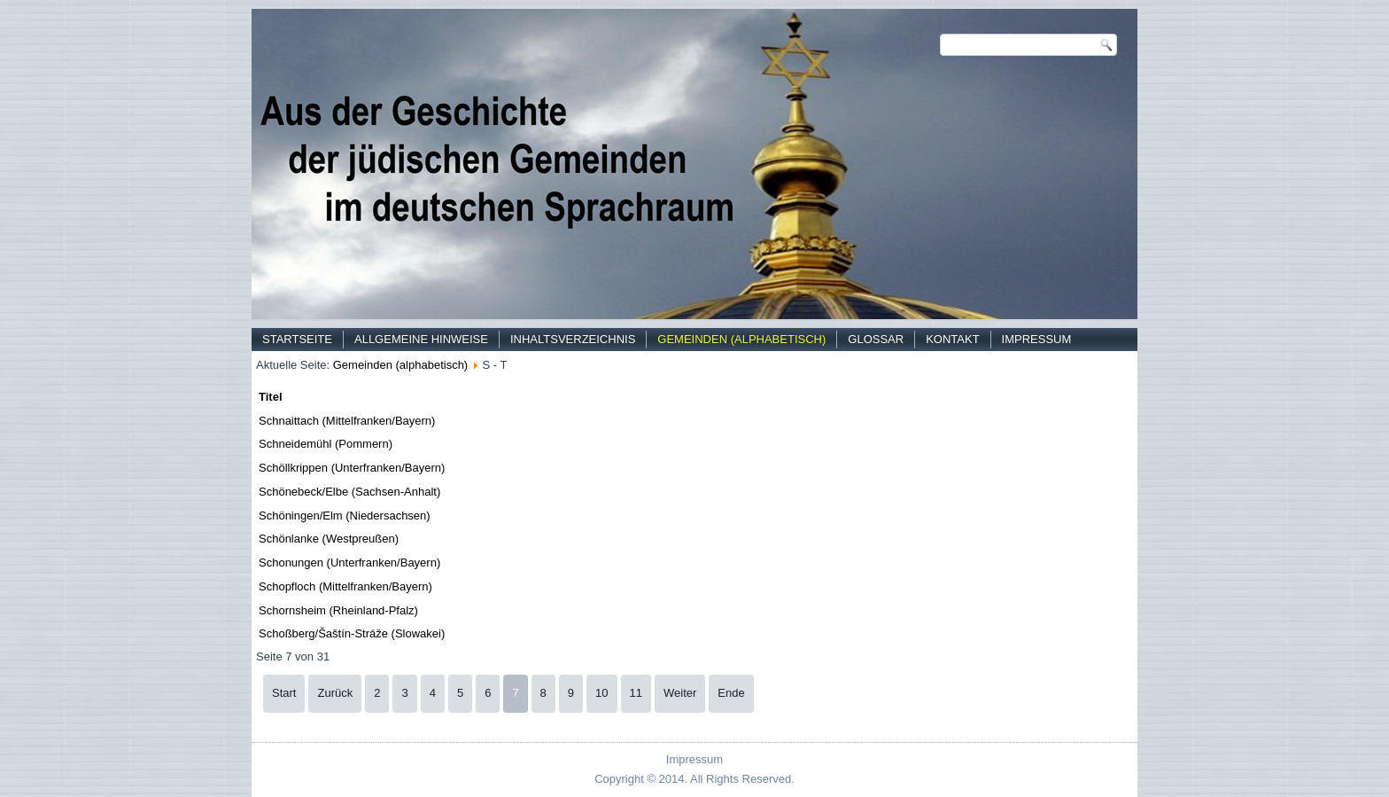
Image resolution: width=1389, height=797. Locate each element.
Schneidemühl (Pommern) (325, 443)
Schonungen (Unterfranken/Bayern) (349, 562)
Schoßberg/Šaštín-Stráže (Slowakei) (352, 633)
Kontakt (952, 339)
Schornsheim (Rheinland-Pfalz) (338, 610)
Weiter (679, 692)
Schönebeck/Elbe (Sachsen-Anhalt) (349, 491)
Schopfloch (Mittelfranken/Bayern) (345, 586)
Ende (731, 692)
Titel (271, 396)
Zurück (335, 692)
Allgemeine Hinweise (421, 339)
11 (636, 692)
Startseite (297, 339)
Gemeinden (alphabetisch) (741, 339)
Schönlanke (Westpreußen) (329, 538)
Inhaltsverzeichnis (572, 339)
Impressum (1037, 339)
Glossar (876, 339)
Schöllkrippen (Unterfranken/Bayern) (352, 467)
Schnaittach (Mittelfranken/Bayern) (347, 420)
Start (284, 692)
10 (601, 692)
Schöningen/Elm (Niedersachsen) (345, 515)
